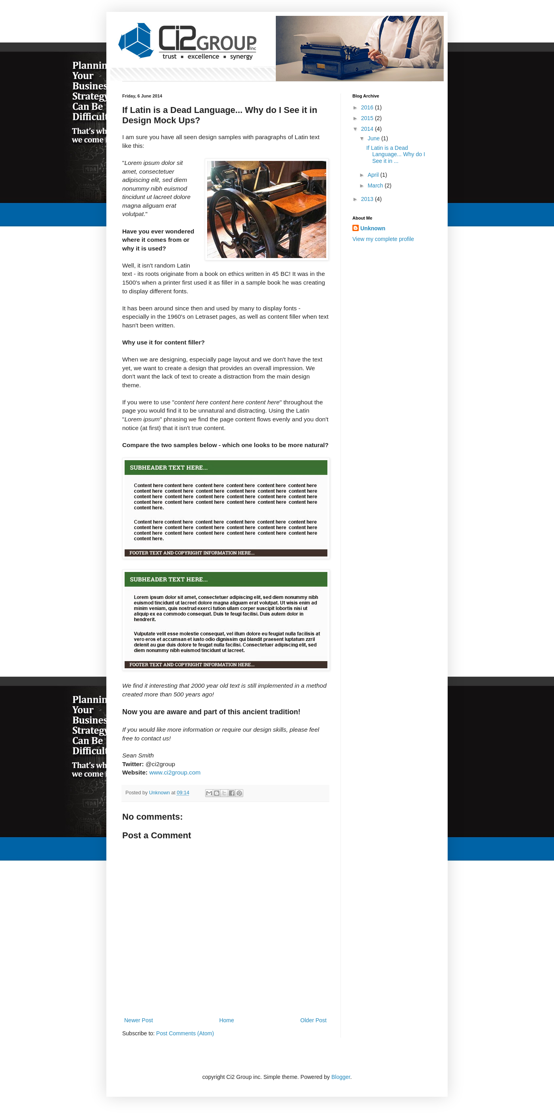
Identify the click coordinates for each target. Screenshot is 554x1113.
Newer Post (138, 1020)
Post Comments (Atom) (185, 1033)
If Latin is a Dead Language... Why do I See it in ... (395, 154)
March (376, 185)
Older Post (313, 1020)
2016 (368, 107)
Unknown (372, 228)
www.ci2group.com (174, 772)
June (374, 138)
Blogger (340, 1077)
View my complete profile (383, 239)
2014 (368, 129)
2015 (368, 118)
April (373, 175)
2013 (368, 199)
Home (226, 1020)
